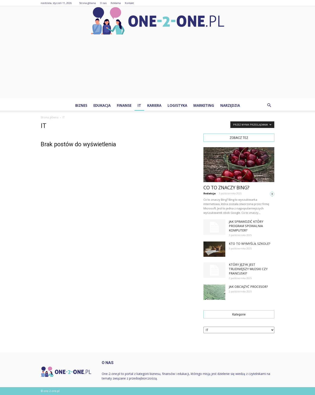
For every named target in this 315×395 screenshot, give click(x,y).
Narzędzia (230, 105)
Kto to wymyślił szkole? (249, 243)
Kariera (154, 105)
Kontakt (129, 3)
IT (139, 105)
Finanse (124, 105)
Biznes (81, 105)
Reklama (116, 3)
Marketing (203, 105)
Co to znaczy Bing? (226, 188)
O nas (103, 3)
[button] (269, 105)
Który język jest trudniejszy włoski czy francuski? (248, 268)
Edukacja (102, 105)
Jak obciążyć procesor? (248, 287)
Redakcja (209, 193)
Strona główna (87, 3)
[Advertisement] (157, 67)
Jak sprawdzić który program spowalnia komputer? (246, 225)
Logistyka (177, 105)
